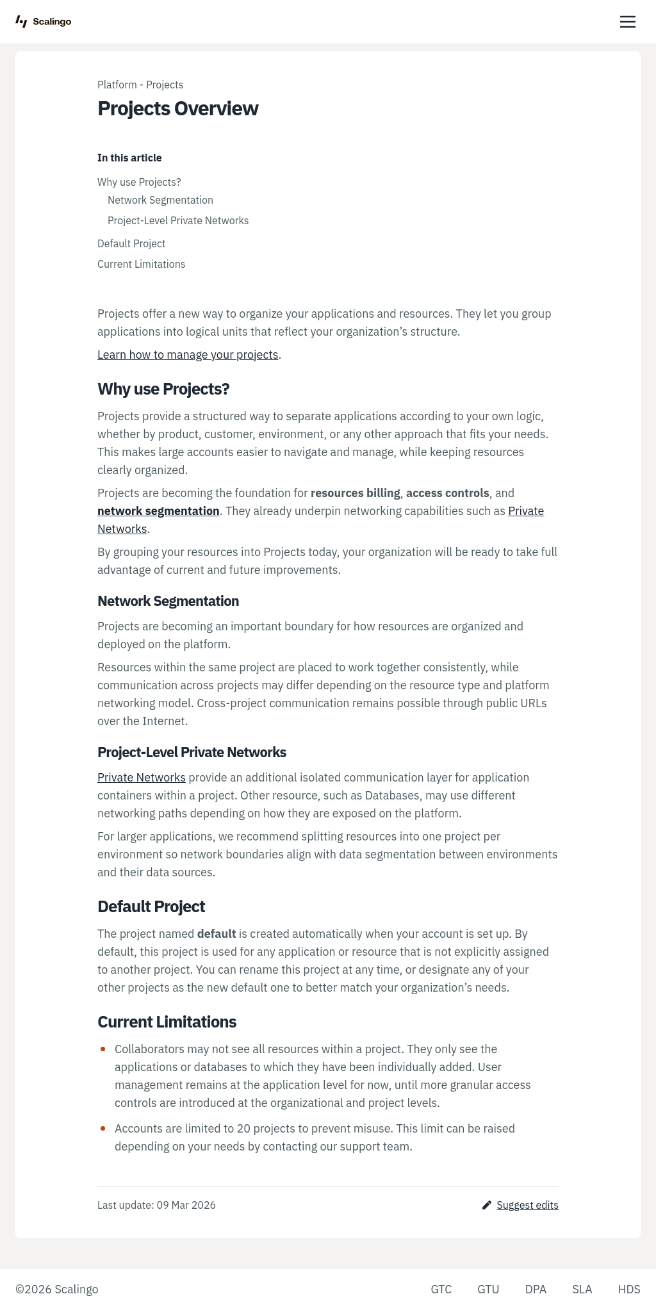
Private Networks (141, 777)
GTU (488, 1289)
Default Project (131, 243)
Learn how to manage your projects (187, 354)
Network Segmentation (160, 199)
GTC (441, 1289)
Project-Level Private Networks (178, 220)
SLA (582, 1289)
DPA (536, 1289)
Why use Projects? (139, 182)
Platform (117, 84)
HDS (629, 1289)
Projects (165, 84)
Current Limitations (141, 264)
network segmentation (158, 511)
